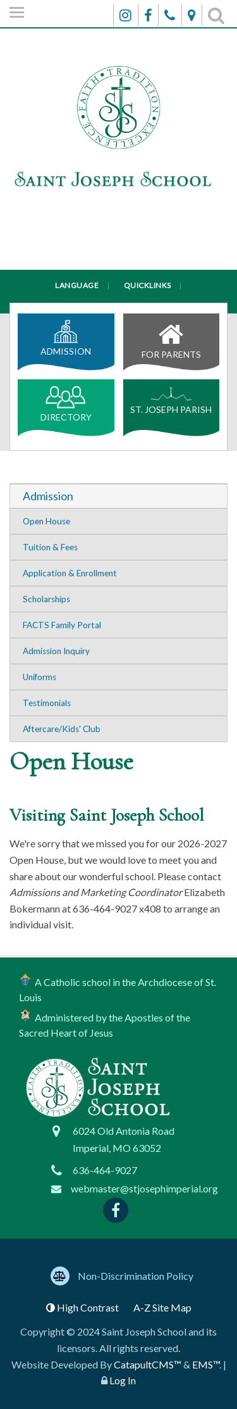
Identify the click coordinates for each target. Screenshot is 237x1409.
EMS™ (205, 1364)
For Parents (171, 338)
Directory (66, 404)
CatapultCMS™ (147, 1364)
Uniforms (39, 677)
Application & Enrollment (70, 573)
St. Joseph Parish (171, 400)
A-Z (162, 1307)
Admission (65, 338)
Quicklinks (147, 285)
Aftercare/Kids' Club (61, 729)
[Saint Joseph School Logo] (118, 152)
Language (77, 285)
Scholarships (46, 599)
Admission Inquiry (56, 651)
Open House (46, 521)
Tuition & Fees (50, 547)
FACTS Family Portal (62, 625)
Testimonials (47, 703)
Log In (122, 1380)
